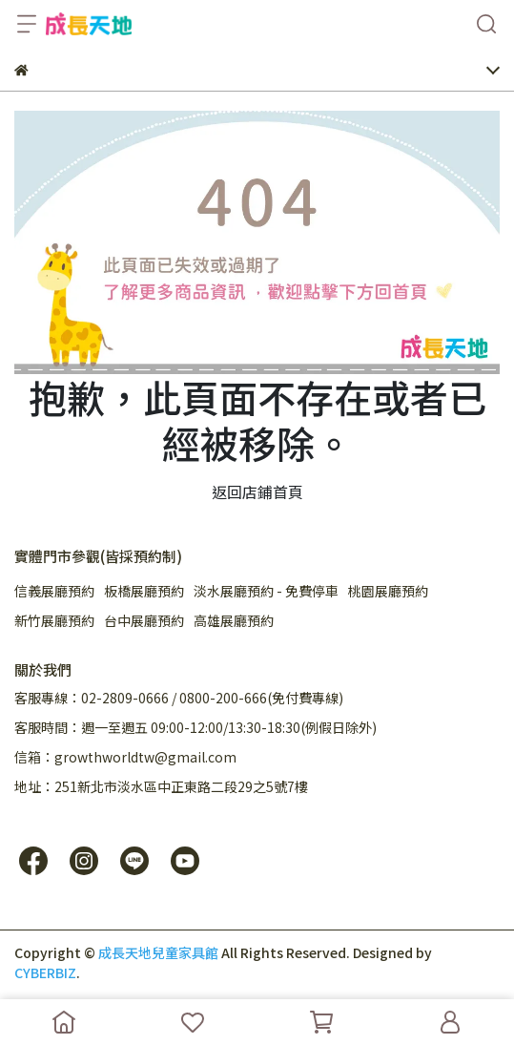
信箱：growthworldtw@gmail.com (125, 756)
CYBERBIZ (45, 972)
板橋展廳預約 (144, 590)
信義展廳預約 (54, 590)
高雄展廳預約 (234, 620)
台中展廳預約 (144, 620)
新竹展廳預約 (54, 620)
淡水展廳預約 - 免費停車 (266, 590)
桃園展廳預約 (388, 590)
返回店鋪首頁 (257, 491)
